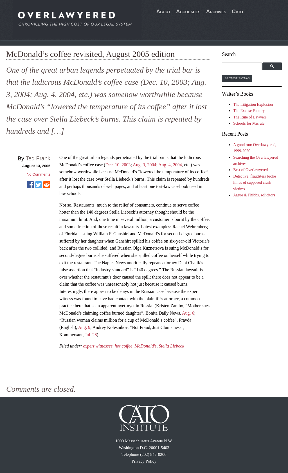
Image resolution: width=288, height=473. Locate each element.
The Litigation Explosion (253, 104)
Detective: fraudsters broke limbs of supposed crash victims (254, 182)
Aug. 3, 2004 (144, 164)
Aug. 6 (188, 313)
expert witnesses (97, 346)
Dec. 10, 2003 (118, 164)
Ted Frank (38, 158)
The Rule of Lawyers (250, 117)
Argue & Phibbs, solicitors (254, 195)
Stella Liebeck (171, 346)
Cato (237, 11)
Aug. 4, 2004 (170, 164)
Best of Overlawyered (250, 170)
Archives (216, 11)
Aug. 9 (84, 327)
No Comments (38, 174)
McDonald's (146, 346)
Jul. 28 (91, 334)
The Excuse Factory (249, 111)
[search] (242, 66)
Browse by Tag (236, 78)
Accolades (188, 11)
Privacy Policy (144, 461)
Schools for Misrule (248, 123)
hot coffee (123, 346)
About (163, 11)
